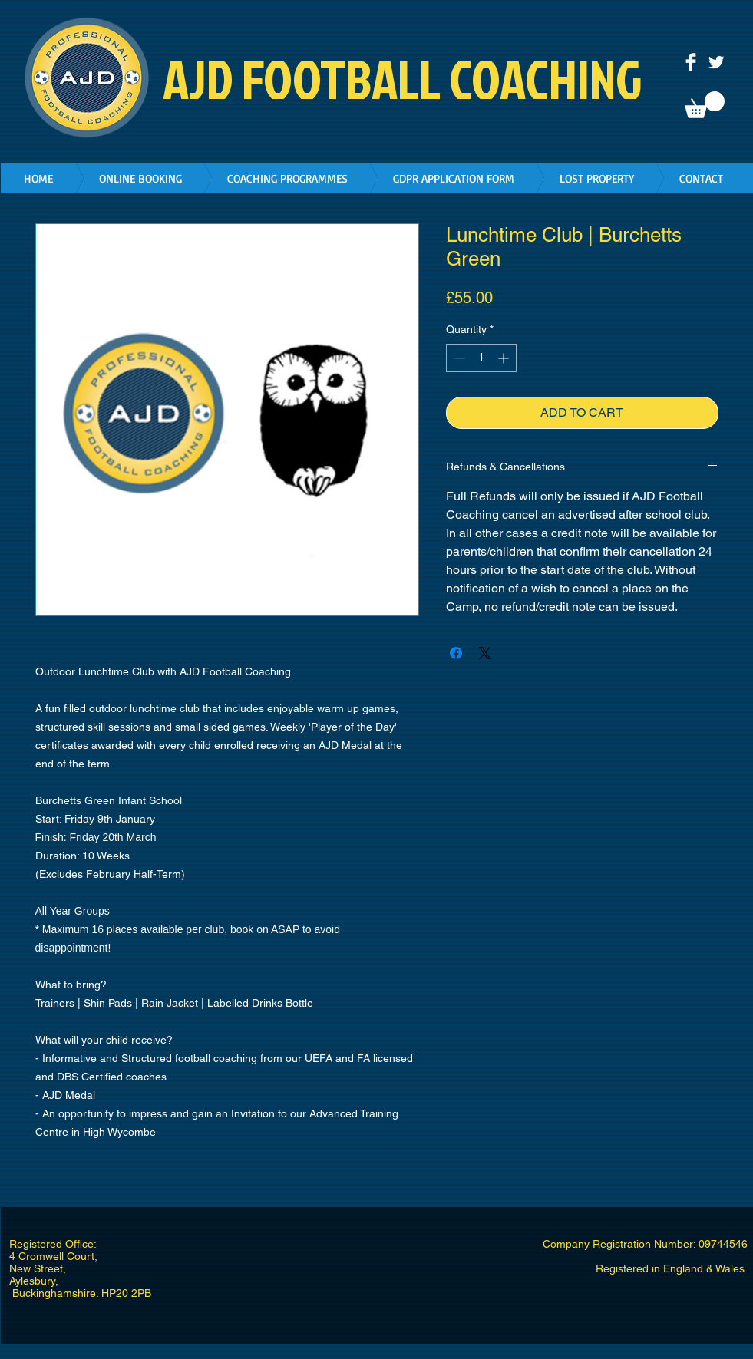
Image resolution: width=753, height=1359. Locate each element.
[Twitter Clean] (716, 62)
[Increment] (504, 358)
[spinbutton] (481, 358)
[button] (705, 104)
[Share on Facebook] (456, 653)
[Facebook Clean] (691, 62)
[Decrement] (457, 358)
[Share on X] (485, 653)
